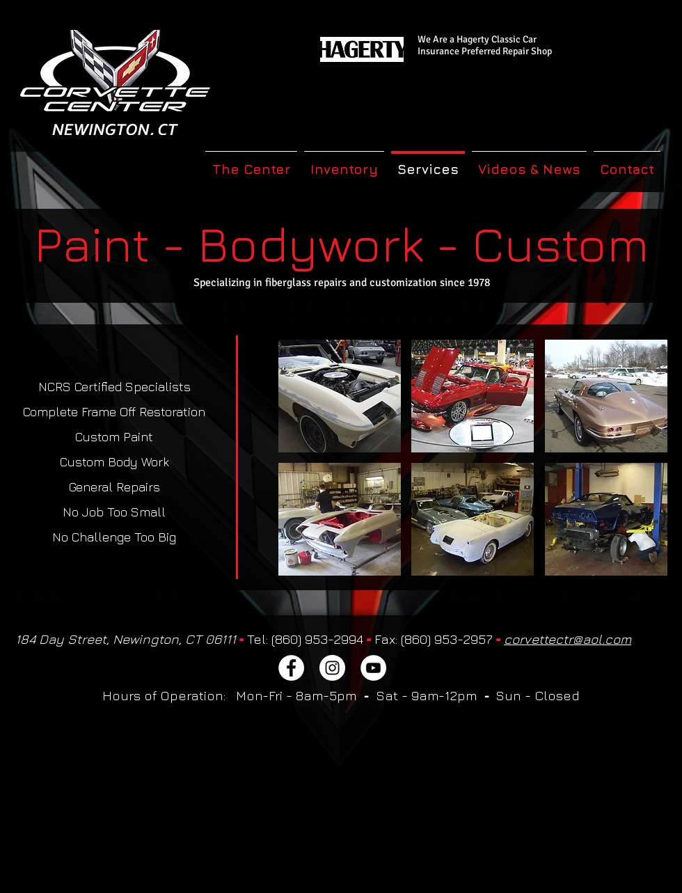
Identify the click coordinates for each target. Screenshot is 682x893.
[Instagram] (332, 668)
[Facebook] (291, 668)
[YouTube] (373, 668)
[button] (339, 396)
